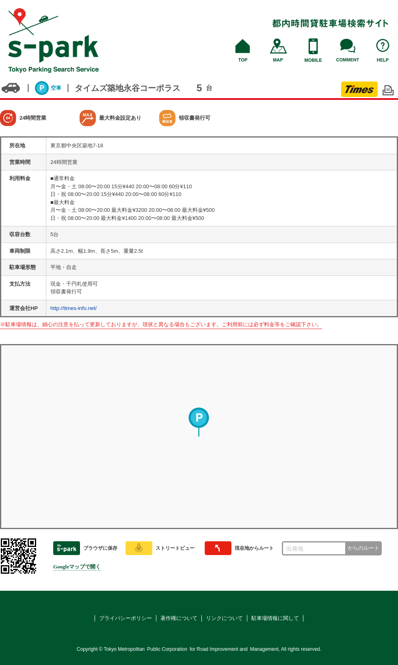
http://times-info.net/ (73, 308)
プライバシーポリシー (125, 618)
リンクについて (224, 618)
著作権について (178, 618)
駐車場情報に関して (275, 618)
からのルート (363, 548)
